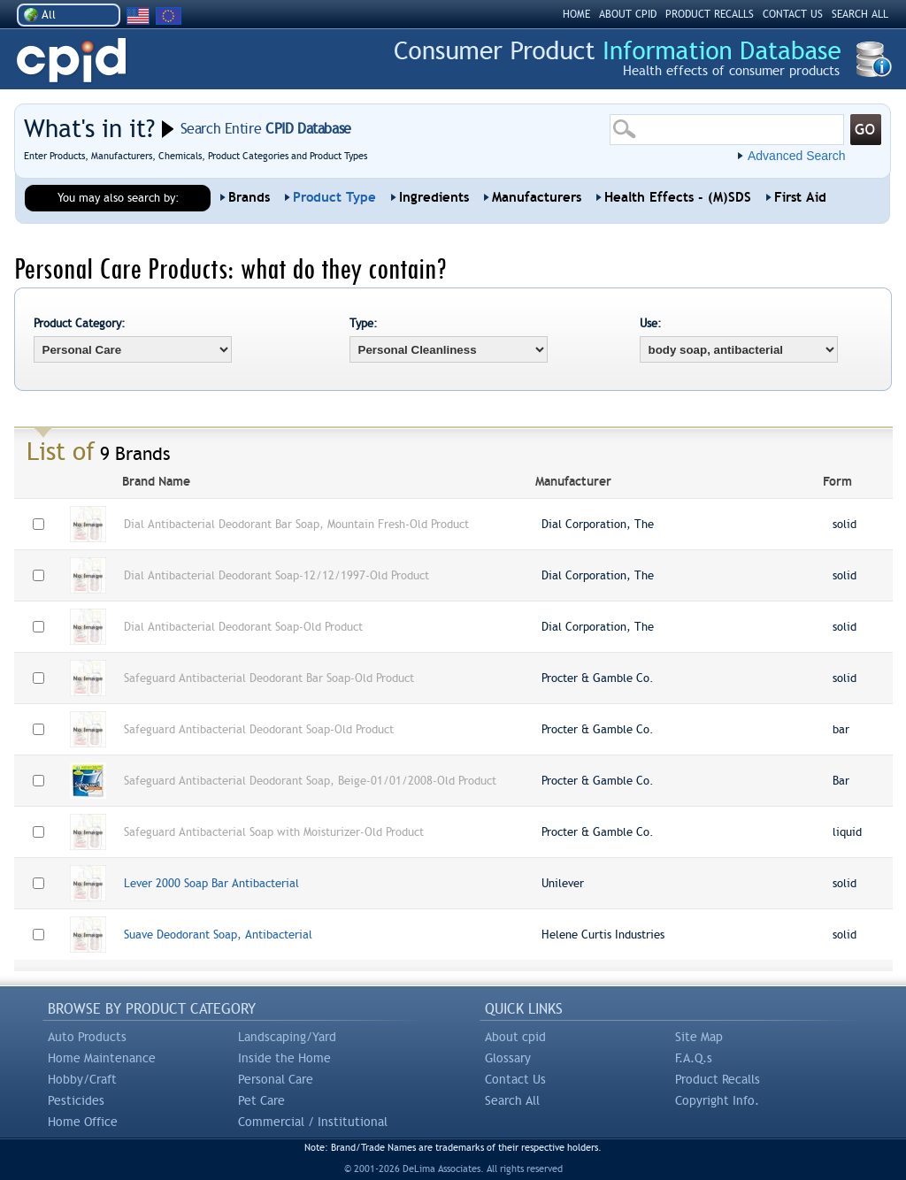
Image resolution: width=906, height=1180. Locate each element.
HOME (576, 14)
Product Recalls (717, 1079)
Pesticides (76, 1100)
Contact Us (515, 1079)
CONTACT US (793, 14)
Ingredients (434, 197)
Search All (512, 1100)
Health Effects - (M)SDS (677, 197)
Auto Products (87, 1037)
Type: (363, 323)
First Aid (800, 197)
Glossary (508, 1058)
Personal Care (275, 1079)
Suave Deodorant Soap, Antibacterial (218, 934)
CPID (71, 60)
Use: (651, 323)
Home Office (83, 1122)
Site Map (699, 1037)
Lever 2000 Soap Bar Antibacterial (211, 883)
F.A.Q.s (693, 1058)
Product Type (334, 197)
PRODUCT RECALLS (709, 14)
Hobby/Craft (82, 1079)
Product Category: (80, 323)
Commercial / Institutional (313, 1122)
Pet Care (261, 1100)
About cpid (515, 1037)
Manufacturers (536, 197)
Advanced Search (797, 156)
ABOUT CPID (627, 14)
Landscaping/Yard (287, 1037)
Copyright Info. (717, 1100)
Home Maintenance (102, 1058)
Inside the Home (284, 1058)
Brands (249, 197)
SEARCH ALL (860, 14)
